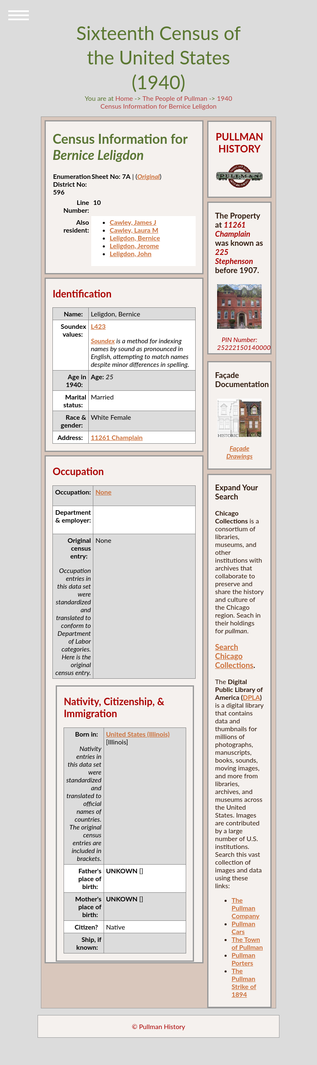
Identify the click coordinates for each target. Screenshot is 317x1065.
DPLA (251, 697)
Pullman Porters (243, 959)
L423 (98, 326)
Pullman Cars (243, 927)
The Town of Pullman (247, 943)
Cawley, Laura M (134, 230)
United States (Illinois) (138, 734)
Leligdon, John (130, 253)
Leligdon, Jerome (134, 246)
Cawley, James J (133, 222)
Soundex (103, 341)
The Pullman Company (245, 908)
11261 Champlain (117, 437)
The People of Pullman (174, 98)
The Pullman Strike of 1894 (244, 982)
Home (124, 98)
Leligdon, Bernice (135, 238)
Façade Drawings (239, 452)
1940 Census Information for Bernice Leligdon (166, 102)
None (103, 492)
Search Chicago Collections (234, 656)
